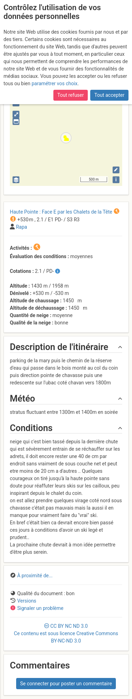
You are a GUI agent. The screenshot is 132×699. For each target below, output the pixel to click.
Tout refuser (70, 95)
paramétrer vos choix (55, 83)
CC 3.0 (66, 633)
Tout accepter (109, 95)
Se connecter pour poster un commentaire (66, 683)
